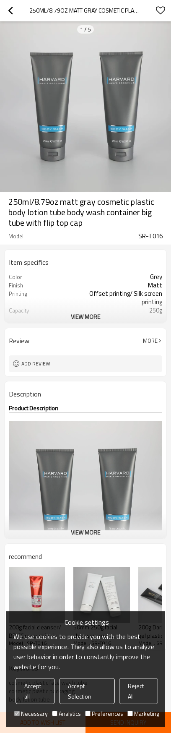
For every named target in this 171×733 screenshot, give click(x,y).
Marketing (143, 713)
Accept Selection (79, 691)
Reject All (136, 691)
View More (85, 316)
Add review (35, 364)
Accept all (32, 691)
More (150, 341)
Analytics (66, 713)
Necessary (31, 713)
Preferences (104, 713)
